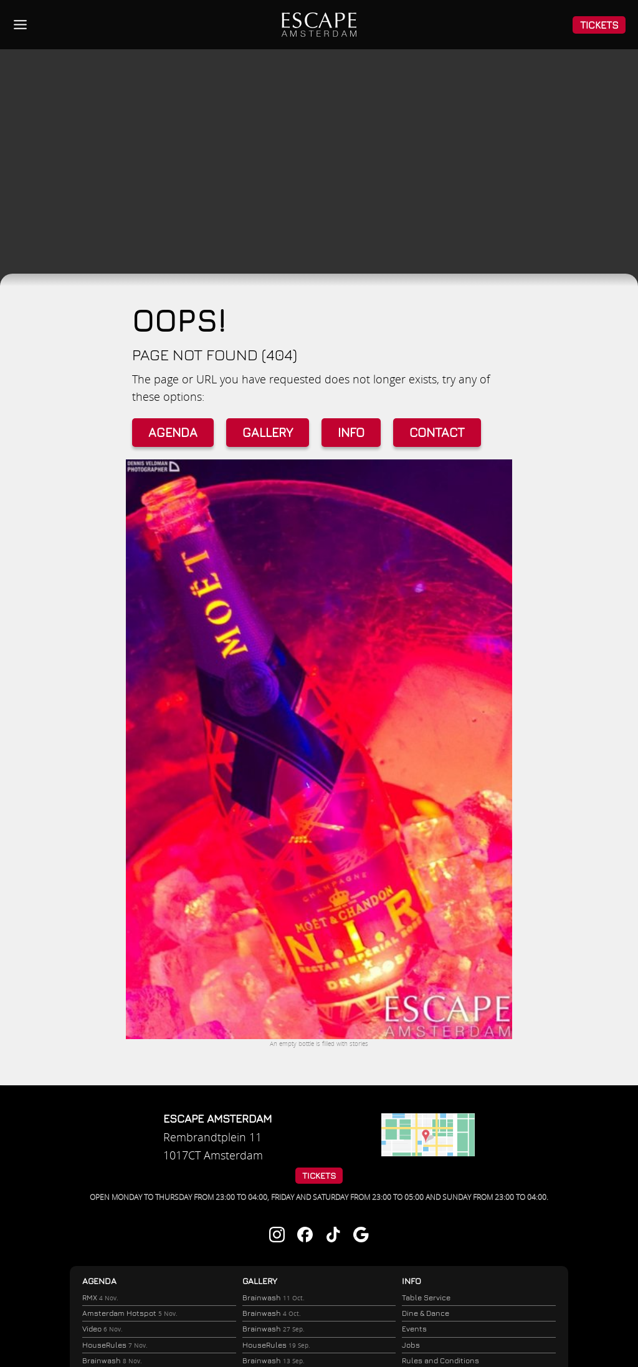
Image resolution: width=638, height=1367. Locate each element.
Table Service (426, 1298)
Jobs (411, 1345)
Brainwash (272, 1298)
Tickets (599, 25)
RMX (99, 1298)
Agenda (173, 432)
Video (101, 1330)
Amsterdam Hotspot (129, 1314)
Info (351, 432)
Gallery (267, 432)
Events (414, 1329)
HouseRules (114, 1347)
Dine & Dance (425, 1313)
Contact (437, 432)
